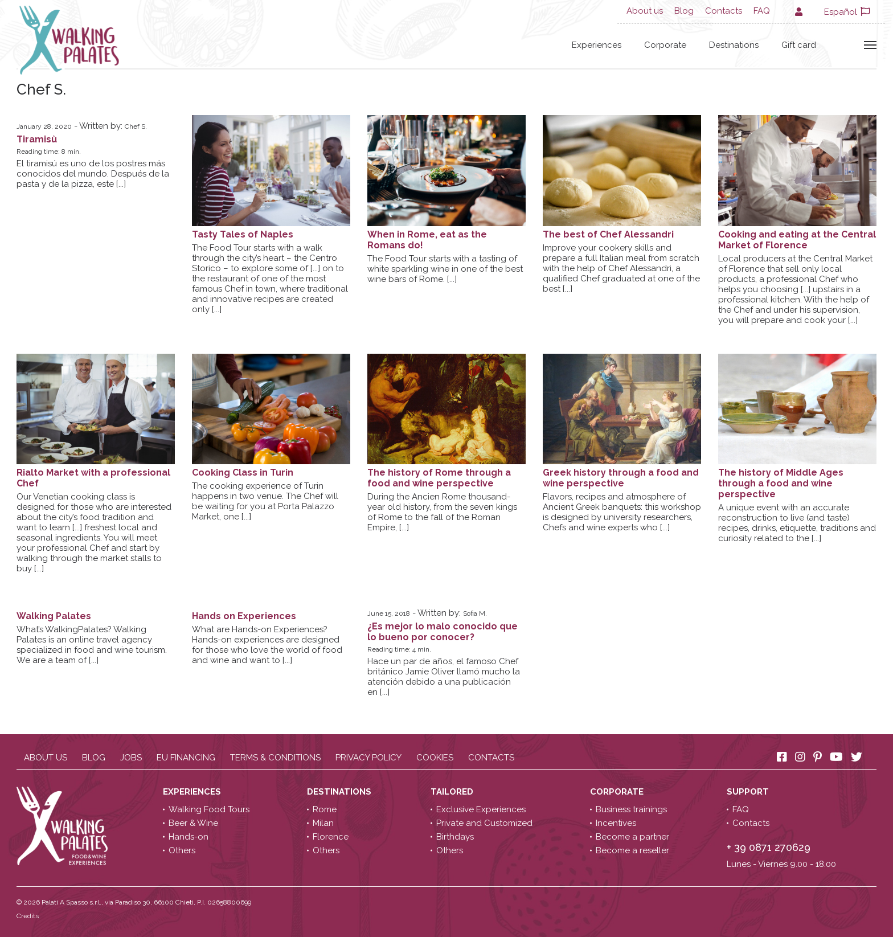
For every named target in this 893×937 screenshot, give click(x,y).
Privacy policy (368, 757)
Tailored (453, 792)
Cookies (434, 757)
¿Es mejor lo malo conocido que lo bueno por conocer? (442, 632)
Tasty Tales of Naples (242, 234)
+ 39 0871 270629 (768, 847)
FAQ (761, 11)
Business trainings (631, 809)
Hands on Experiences (244, 616)
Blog (684, 11)
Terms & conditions (275, 757)
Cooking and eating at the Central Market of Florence (797, 240)
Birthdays (455, 837)
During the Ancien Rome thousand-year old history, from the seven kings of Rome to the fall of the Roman (442, 512)
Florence (331, 837)
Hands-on (188, 837)
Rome (325, 809)
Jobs (131, 757)
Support (749, 792)
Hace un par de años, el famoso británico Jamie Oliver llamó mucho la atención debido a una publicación (443, 676)
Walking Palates (54, 616)
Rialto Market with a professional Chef (93, 478)
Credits (28, 916)
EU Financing (186, 757)
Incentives (616, 823)
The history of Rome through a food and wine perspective (439, 478)
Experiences (596, 45)
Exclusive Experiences (481, 809)
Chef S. (136, 126)
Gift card (798, 45)
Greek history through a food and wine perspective (621, 478)
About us (644, 11)
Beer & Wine (193, 823)
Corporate (665, 45)
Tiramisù (37, 139)
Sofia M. (475, 613)
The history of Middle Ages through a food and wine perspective (780, 483)
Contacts (723, 11)
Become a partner (632, 837)
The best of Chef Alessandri (608, 234)
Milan (323, 823)
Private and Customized (484, 823)
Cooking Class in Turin (242, 472)
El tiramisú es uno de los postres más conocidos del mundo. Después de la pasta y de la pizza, (93, 173)
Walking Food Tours (209, 809)
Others (182, 850)
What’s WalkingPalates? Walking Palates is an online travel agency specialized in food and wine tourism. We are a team (92, 644)
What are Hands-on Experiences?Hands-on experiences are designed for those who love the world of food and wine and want (267, 644)
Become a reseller (632, 850)
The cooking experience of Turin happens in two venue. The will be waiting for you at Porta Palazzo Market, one (265, 501)
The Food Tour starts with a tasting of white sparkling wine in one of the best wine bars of (445, 268)
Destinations (734, 45)
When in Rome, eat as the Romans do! (427, 240)
